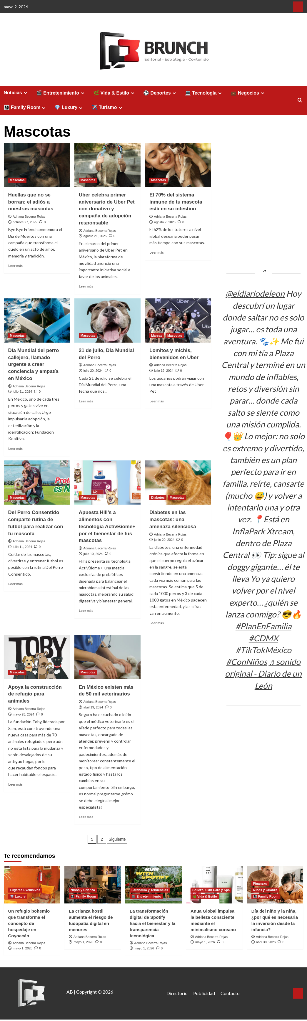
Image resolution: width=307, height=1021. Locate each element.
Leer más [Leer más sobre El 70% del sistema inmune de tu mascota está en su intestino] (156, 252)
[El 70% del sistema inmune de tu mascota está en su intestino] (178, 165)
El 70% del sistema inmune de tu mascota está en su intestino (175, 202)
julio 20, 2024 (93, 370)
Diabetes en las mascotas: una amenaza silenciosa (172, 519)
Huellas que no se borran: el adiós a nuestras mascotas (31, 202)
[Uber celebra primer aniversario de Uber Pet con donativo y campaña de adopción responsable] (107, 165)
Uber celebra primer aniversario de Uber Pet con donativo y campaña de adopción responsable (107, 209)
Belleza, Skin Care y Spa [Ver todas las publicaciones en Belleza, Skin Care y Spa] (211, 890)
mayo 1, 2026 (23, 948)
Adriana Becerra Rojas (29, 216)
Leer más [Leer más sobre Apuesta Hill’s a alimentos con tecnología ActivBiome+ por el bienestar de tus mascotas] (86, 610)
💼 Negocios (248, 93)
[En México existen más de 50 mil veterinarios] (107, 657)
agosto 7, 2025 (165, 222)
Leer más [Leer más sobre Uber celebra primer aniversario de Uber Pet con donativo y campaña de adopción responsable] (86, 286)
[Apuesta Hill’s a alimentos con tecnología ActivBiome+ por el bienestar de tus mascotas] (107, 482)
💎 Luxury (69, 107)
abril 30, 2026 (266, 942)
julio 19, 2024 (163, 370)
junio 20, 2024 (164, 539)
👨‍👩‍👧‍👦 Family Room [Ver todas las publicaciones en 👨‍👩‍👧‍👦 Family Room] (83, 896)
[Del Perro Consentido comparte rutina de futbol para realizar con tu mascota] (37, 482)
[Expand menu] (25, 92)
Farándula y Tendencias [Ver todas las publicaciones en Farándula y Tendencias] (149, 890)
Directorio (177, 993)
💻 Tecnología (204, 93)
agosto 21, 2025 (95, 236)
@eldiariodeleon (255, 293)
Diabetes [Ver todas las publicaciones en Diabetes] (158, 497)
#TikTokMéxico (263, 650)
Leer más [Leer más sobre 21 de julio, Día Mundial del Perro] (86, 401)
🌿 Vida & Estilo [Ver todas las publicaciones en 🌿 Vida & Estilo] (204, 896)
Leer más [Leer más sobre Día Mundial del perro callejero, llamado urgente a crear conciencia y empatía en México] (15, 448)
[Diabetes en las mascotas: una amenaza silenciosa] (178, 482)
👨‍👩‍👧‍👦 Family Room (25, 107)
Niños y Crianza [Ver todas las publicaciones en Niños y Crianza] (83, 890)
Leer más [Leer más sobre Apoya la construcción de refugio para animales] (15, 784)
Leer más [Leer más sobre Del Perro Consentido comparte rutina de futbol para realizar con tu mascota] (15, 583)
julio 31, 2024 (22, 391)
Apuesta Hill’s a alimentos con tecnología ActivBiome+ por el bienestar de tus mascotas (107, 526)
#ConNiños (246, 662)
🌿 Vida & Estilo (114, 93)
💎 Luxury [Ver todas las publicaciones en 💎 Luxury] (18, 896)
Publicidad (204, 993)
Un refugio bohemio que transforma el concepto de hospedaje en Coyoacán (29, 923)
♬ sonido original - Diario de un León (263, 673)
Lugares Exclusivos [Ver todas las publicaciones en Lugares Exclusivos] (25, 890)
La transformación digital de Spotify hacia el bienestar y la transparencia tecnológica (152, 923)
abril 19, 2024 (93, 707)
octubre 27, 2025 (25, 222)
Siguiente (117, 839)
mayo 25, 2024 (23, 714)
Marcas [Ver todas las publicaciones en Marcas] (156, 335)
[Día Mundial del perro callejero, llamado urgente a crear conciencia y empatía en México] (37, 320)
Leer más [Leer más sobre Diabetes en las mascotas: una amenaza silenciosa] (156, 623)
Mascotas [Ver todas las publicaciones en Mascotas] (17, 180)
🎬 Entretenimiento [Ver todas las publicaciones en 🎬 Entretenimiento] (146, 896)
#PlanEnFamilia (263, 626)
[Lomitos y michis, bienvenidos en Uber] (178, 320)
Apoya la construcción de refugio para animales (35, 694)
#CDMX (263, 638)
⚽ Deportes (160, 93)
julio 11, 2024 (22, 547)
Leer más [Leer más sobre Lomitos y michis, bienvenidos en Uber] (156, 401)
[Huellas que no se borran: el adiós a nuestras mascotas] (37, 165)
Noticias (16, 92)
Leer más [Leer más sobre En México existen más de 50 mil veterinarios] (86, 817)
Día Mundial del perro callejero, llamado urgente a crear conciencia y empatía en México (33, 364)
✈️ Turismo (107, 107)
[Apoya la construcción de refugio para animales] (37, 657)
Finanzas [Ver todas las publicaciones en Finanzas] (260, 883)
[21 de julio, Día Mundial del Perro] (107, 320)
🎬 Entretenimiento (61, 93)
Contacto (230, 993)
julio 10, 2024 (93, 554)
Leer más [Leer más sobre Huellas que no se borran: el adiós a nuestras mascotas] (15, 265)
